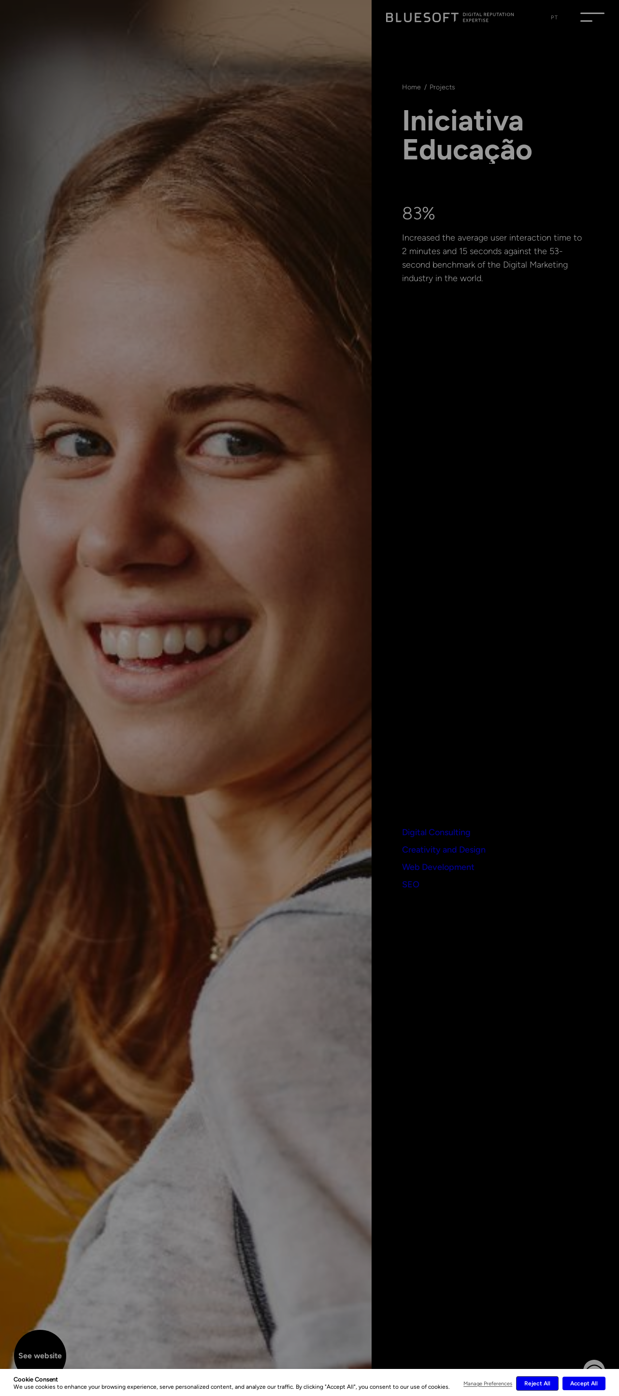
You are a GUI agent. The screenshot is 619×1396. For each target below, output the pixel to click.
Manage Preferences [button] (487, 1384)
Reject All (537, 1383)
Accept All (584, 1383)
